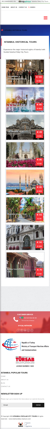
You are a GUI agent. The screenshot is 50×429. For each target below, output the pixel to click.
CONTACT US (23, 7)
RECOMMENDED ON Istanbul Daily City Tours (25, 1)
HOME (3, 376)
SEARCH (31, 7)
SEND (38, 405)
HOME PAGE (5, 7)
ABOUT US (14, 7)
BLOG (3, 383)
